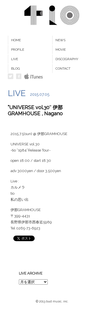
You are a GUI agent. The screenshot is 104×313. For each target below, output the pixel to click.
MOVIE (60, 50)
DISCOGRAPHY (66, 59)
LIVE (14, 59)
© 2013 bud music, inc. (52, 301)
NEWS (60, 40)
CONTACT (62, 68)
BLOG (15, 68)
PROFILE (17, 50)
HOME (16, 40)
